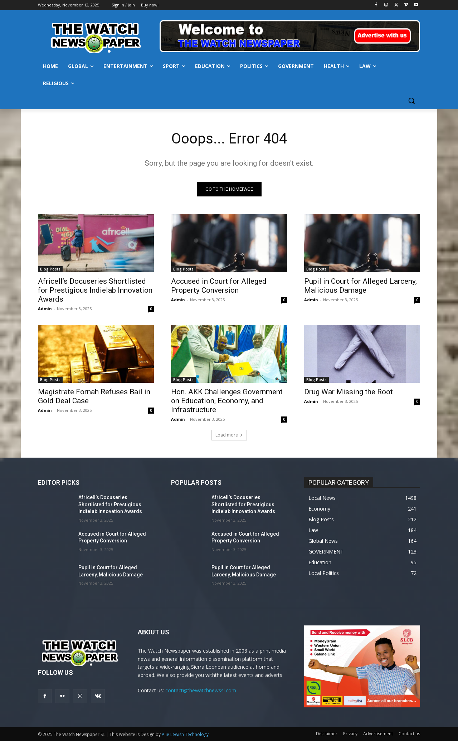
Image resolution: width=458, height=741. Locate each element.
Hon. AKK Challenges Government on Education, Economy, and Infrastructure (227, 400)
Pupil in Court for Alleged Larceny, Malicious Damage (360, 285)
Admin (45, 308)
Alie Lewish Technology (185, 734)
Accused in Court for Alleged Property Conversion (219, 285)
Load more (229, 435)
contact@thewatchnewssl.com (200, 690)
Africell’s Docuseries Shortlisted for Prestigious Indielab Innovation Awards (95, 290)
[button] (411, 100)
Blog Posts (50, 269)
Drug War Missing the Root (348, 391)
